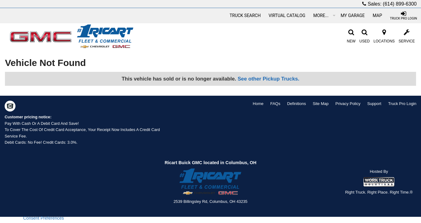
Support (374, 103)
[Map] (377, 15)
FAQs (275, 103)
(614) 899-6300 (400, 4)
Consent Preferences (43, 218)
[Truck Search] (245, 15)
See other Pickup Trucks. (268, 79)
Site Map (321, 103)
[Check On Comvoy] (10, 106)
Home (258, 103)
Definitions (296, 103)
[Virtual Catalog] (287, 15)
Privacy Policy (347, 103)
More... (324, 15)
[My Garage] (353, 15)
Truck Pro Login (402, 103)
